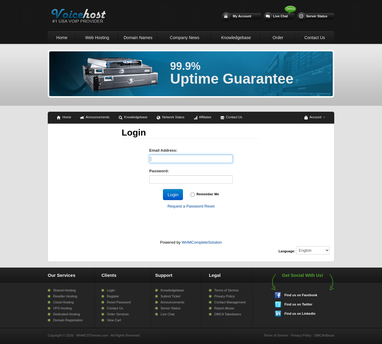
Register (113, 296)
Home (61, 37)
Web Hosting (97, 37)
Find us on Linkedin (299, 313)
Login (111, 290)
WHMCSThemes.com (92, 335)
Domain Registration (68, 320)
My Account (242, 16)
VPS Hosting (62, 308)
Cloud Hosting (63, 302)
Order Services (118, 314)
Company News (184, 37)
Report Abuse (224, 308)
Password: (159, 171)
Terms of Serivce (276, 335)
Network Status (170, 117)
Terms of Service (226, 290)
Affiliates (202, 117)
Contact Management (230, 302)
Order (278, 37)
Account (314, 117)
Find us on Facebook (300, 295)
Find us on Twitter (298, 304)
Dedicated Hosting (66, 314)
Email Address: (163, 150)
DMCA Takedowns (227, 314)
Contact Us (314, 37)
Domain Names (138, 37)
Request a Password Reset (191, 206)
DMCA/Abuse (324, 335)
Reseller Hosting (65, 296)
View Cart (114, 320)
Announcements (95, 117)
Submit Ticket (170, 296)
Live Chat (280, 16)
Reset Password (119, 302)
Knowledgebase (236, 37)
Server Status (316, 16)
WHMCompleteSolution (202, 242)
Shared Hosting (64, 290)
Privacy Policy (224, 296)
